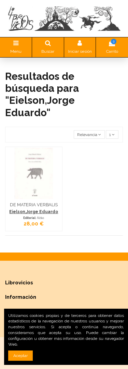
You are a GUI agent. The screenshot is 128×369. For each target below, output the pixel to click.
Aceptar (20, 355)
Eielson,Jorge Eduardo (33, 211)
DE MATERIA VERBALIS (34, 204)
